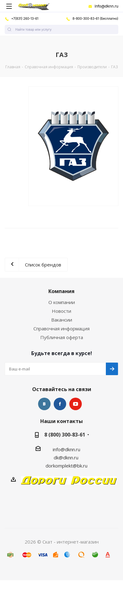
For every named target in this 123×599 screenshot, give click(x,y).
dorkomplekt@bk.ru (66, 465)
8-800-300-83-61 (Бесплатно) (92, 18)
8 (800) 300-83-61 (64, 434)
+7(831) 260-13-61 (21, 18)
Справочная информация (61, 328)
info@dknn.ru (103, 6)
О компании (61, 302)
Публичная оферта (61, 337)
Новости (61, 311)
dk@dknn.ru (66, 457)
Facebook (60, 404)
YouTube (75, 404)
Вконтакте (44, 404)
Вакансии (61, 320)
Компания (61, 291)
